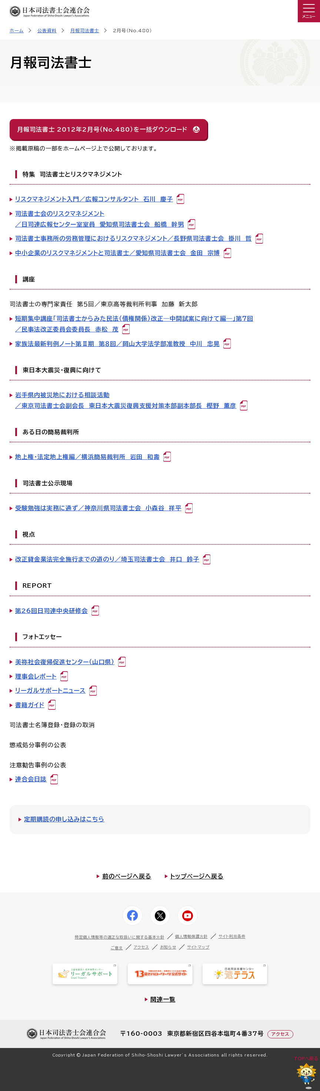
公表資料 (47, 30)
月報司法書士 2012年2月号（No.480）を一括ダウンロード (102, 129)
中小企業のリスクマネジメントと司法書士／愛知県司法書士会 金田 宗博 (117, 253)
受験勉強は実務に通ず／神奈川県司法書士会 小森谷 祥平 (98, 508)
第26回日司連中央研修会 (51, 611)
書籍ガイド (29, 705)
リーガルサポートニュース (50, 690)
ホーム (17, 30)
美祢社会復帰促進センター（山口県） (64, 662)
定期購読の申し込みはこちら (64, 819)
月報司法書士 (84, 30)
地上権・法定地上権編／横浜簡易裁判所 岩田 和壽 (87, 457)
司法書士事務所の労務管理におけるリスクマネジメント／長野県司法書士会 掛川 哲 (133, 238)
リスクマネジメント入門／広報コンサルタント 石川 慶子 (94, 199)
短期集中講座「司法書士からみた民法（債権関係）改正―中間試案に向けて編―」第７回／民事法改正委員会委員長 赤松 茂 (134, 324)
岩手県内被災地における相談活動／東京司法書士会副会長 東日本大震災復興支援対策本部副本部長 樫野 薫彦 (125, 400)
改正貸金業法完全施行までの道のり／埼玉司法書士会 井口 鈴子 (107, 559)
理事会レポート (36, 676)
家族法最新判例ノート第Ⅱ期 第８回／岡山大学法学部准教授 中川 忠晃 (117, 344)
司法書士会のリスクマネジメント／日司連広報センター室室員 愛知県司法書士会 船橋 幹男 (99, 219)
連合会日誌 (31, 779)
